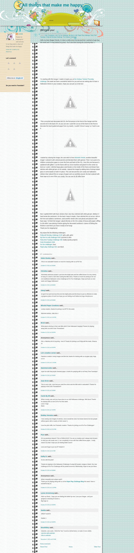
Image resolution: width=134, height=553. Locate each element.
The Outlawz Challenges (70, 37)
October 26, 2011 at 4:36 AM (48, 470)
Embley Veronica (47, 415)
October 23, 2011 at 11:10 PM (48, 362)
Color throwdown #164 (47, 242)
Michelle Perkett (80, 157)
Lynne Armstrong (47, 493)
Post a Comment (45, 544)
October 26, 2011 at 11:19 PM (48, 487)
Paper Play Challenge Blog (75, 481)
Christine (44, 271)
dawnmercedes (46, 368)
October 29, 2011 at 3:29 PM (48, 522)
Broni (43, 323)
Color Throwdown (49, 35)
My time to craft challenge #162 (50, 237)
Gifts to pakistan (46, 535)
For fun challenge (63, 35)
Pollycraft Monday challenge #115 (51, 235)
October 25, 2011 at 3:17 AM (48, 450)
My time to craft (73, 35)
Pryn (42, 435)
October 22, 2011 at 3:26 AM (48, 265)
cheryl (43, 290)
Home (51, 20)
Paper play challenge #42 (48, 247)
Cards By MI (45, 396)
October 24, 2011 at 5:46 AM (48, 390)
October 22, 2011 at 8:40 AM (48, 300)
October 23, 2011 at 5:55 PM (48, 332)
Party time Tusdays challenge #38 (51, 240)
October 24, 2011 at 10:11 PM (48, 429)
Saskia (43, 510)
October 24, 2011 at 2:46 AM (48, 375)
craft (56, 35)
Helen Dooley (46, 258)
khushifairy (45, 527)
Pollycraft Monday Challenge (54, 37)
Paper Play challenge (84, 35)
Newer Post (43, 547)
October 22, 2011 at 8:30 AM (48, 285)
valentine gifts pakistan (48, 533)
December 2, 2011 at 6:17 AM (48, 539)
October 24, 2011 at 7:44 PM (48, 410)
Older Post (97, 547)
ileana (20, 34)
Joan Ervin (45, 381)
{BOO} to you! (47, 30)
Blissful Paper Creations (50, 305)
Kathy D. (44, 456)
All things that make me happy (52, 5)
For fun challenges (46, 244)
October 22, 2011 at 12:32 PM (48, 317)
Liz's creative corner (48, 353)
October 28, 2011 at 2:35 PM (48, 504)
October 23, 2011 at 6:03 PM (48, 347)
